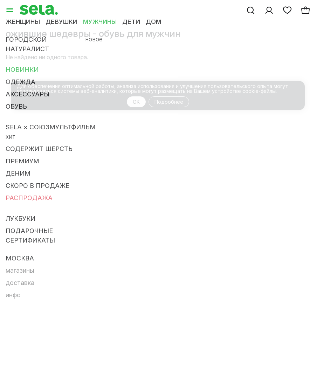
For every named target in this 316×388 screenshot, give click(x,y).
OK (136, 102)
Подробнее (168, 102)
